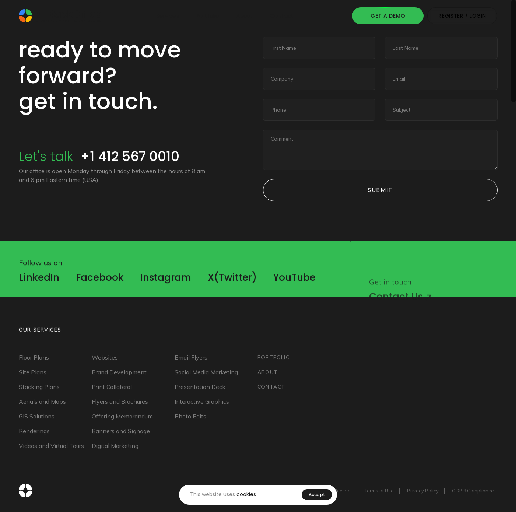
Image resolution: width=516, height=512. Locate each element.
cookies (246, 494)
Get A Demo (388, 16)
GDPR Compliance (473, 491)
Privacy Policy (423, 491)
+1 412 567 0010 (129, 156)
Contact (282, 16)
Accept (317, 494)
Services (167, 16)
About (244, 16)
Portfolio (207, 16)
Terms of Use (379, 491)
